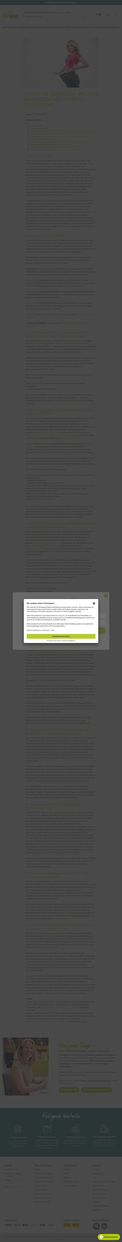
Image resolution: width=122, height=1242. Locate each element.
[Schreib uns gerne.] (109, 1237)
